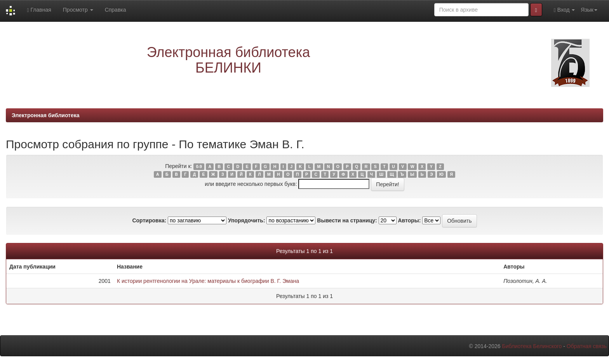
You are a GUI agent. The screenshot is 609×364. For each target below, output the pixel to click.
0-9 (199, 166)
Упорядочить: (246, 220)
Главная (39, 10)
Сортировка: (149, 220)
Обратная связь (587, 346)
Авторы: (409, 220)
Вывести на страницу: (347, 220)
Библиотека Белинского (532, 346)
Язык (589, 10)
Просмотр (78, 10)
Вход (564, 10)
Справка (115, 10)
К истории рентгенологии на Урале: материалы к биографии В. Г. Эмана (208, 281)
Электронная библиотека (46, 115)
